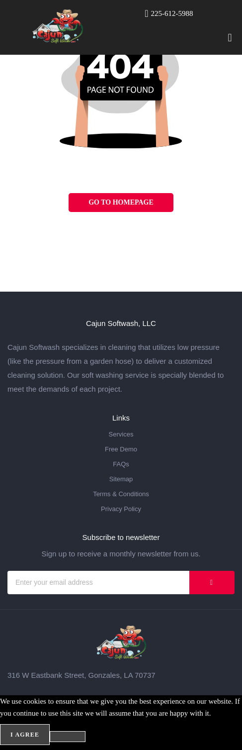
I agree (24, 734)
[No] (67, 736)
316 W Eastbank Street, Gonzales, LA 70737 (81, 675)
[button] (230, 37)
